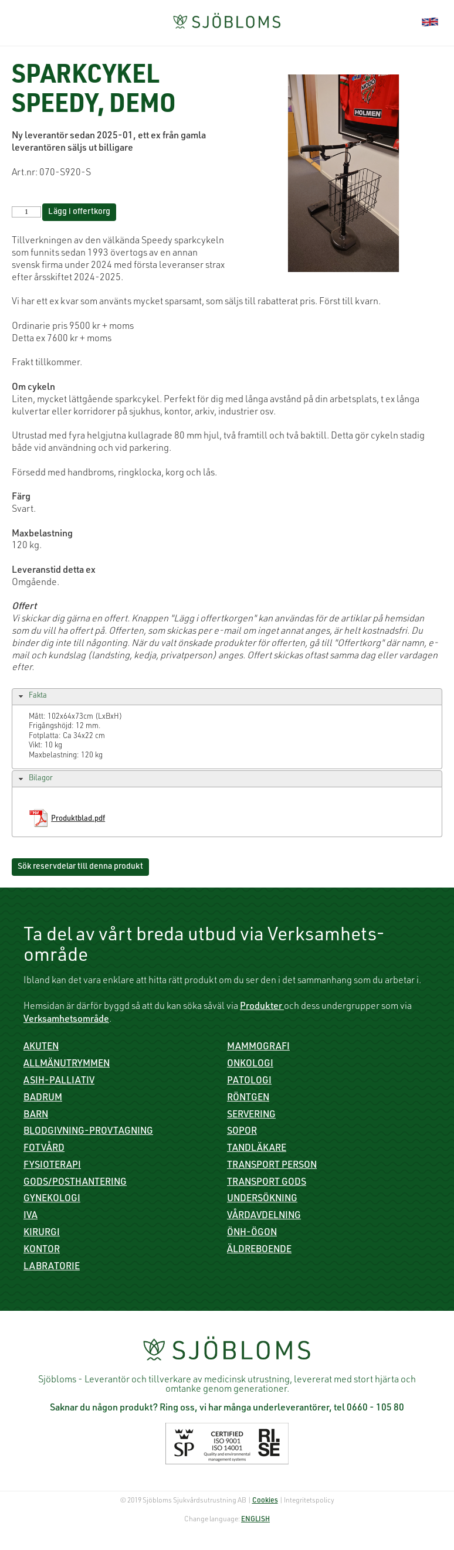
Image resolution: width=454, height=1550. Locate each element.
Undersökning (262, 1199)
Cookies (265, 1500)
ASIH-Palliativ (58, 1081)
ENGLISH (255, 1519)
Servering (251, 1115)
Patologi (249, 1081)
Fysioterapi (52, 1166)
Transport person (272, 1166)
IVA (30, 1216)
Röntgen (248, 1098)
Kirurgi (41, 1233)
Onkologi (250, 1064)
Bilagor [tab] (34, 779)
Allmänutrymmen (66, 1064)
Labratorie (51, 1267)
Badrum (42, 1098)
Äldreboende (259, 1250)
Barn (35, 1115)
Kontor (41, 1250)
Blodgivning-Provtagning (88, 1132)
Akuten (41, 1047)
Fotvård (44, 1149)
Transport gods (266, 1183)
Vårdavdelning (264, 1216)
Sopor (242, 1132)
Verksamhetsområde (66, 1020)
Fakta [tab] (31, 696)
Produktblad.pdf (78, 819)
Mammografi (258, 1047)
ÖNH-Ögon (252, 1233)
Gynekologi (51, 1199)
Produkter (262, 1007)
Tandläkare (256, 1149)
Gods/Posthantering (75, 1183)
